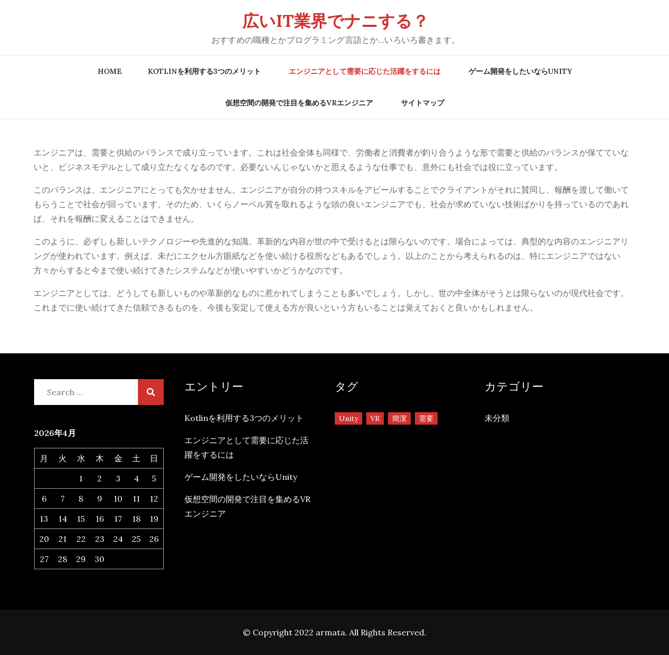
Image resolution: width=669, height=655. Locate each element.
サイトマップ (422, 102)
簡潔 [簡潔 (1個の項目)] (399, 418)
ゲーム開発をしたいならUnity (520, 71)
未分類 (497, 418)
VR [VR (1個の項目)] (375, 418)
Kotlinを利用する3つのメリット (204, 71)
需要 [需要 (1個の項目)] (426, 418)
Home (110, 71)
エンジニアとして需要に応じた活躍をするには (365, 71)
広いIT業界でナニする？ (335, 21)
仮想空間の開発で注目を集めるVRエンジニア (299, 102)
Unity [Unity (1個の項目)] (348, 418)
